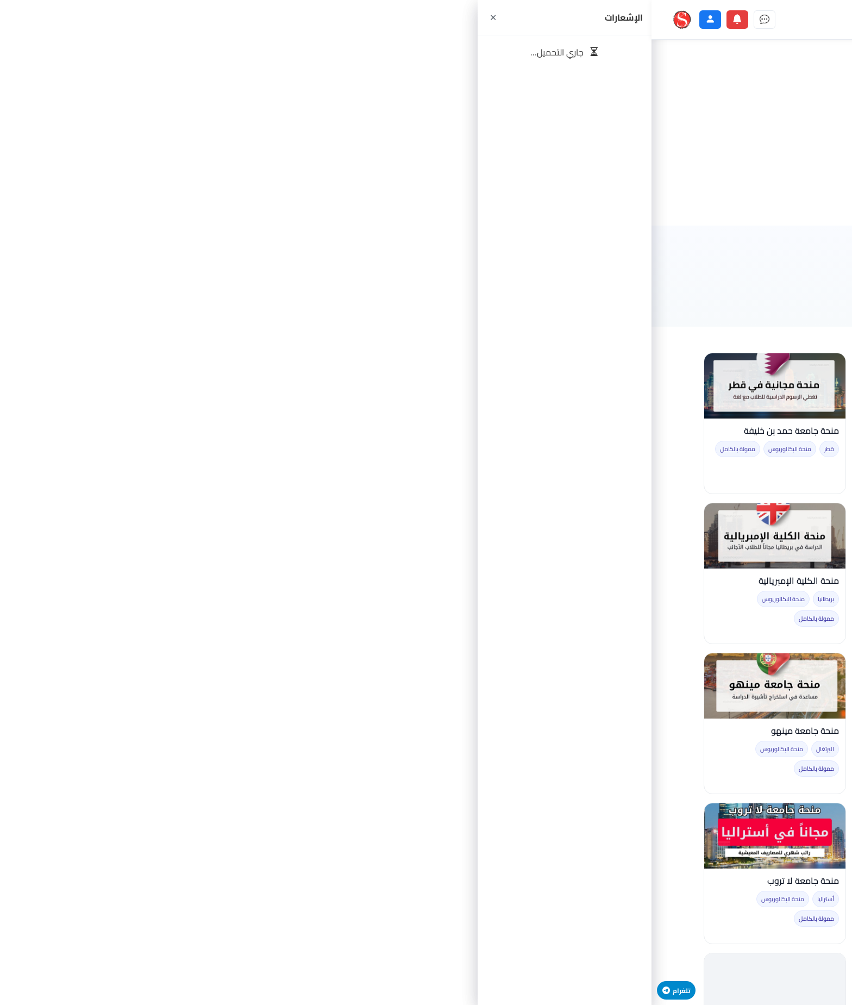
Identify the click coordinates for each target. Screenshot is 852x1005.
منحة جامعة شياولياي (601, 730)
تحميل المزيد (426, 965)
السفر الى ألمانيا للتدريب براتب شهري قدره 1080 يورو (739, 436)
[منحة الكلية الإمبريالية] (123, 536)
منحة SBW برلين (461, 430)
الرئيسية (782, 253)
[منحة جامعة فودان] (274, 686)
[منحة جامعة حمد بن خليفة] (123, 386)
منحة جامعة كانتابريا (453, 580)
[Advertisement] (426, 133)
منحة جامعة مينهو (153, 730)
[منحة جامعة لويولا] (426, 836)
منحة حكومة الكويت (301, 881)
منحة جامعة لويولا (456, 881)
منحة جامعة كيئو (308, 580)
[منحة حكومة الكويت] (274, 836)
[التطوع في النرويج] (728, 686)
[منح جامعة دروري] (577, 836)
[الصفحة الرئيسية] (583, 19)
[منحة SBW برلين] (426, 386)
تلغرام (25, 990)
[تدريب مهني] (398, 19)
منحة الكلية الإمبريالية (147, 580)
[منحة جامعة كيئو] (274, 536)
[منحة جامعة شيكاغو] (577, 386)
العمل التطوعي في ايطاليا (594, 580)
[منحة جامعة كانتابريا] (426, 536)
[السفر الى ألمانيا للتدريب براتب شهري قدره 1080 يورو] (728, 386)
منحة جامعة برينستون (451, 730)
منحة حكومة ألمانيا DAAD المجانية (276, 430)
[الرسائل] (113, 19)
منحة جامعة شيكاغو (604, 430)
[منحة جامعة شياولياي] (577, 686)
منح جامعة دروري (610, 881)
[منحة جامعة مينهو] (123, 686)
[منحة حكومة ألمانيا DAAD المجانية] (274, 386)
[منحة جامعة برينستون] (426, 686)
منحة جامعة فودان (304, 730)
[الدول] (287, 19)
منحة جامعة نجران (760, 580)
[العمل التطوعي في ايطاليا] (577, 536)
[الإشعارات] (86, 19)
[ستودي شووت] (30, 20)
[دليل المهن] (361, 19)
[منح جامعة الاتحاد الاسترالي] (728, 836)
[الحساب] (59, 19)
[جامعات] (324, 19)
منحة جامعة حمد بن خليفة (139, 430)
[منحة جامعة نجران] (728, 536)
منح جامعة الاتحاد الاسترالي (742, 881)
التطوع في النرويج (761, 730)
